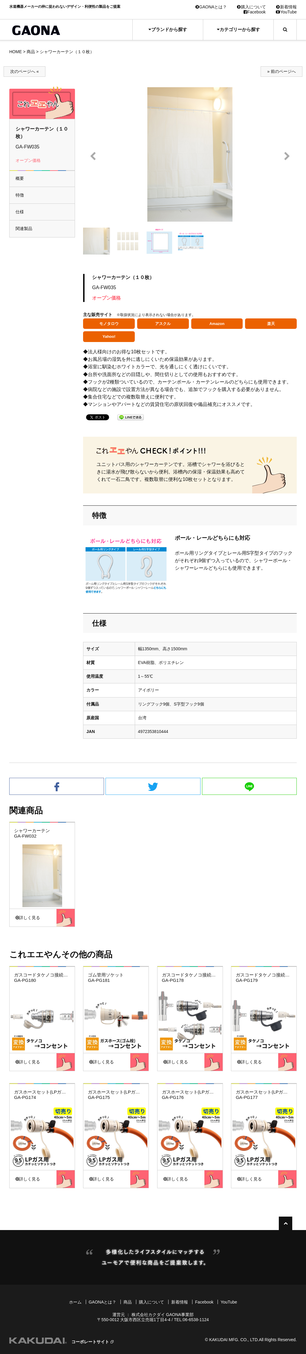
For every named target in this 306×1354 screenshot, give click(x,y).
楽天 (271, 323)
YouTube (286, 12)
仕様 (20, 211)
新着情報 (286, 6)
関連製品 (24, 228)
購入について (251, 6)
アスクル (163, 323)
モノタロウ (109, 323)
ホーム (75, 1302)
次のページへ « (24, 71)
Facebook (255, 12)
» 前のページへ (281, 71)
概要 (20, 178)
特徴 (20, 195)
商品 (31, 51)
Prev (93, 156)
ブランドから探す (168, 29)
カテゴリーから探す (238, 29)
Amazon (217, 323)
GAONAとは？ (211, 6)
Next (287, 156)
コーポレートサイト (90, 1341)
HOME (15, 51)
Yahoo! (108, 336)
